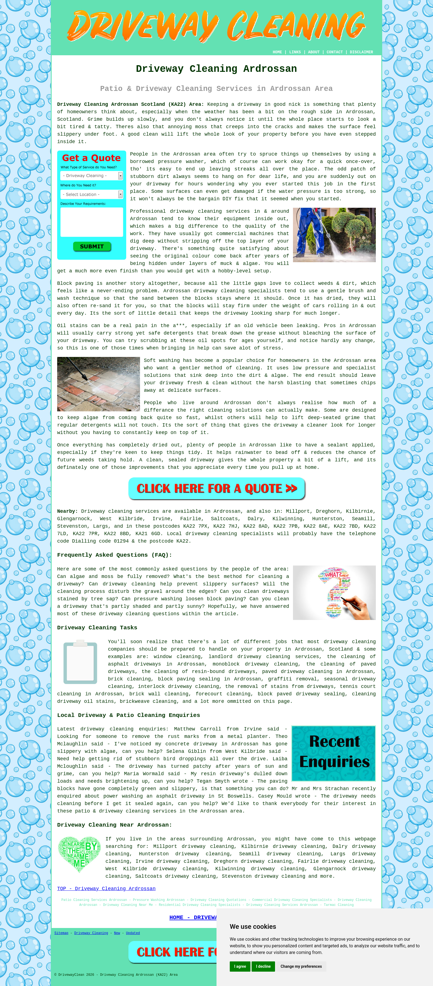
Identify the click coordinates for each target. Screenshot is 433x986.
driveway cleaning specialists (237, 291)
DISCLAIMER (361, 52)
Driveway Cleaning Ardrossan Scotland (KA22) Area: (130, 104)
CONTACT (335, 52)
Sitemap (61, 933)
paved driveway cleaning (297, 671)
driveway (84, 340)
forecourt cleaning (223, 694)
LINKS (295, 52)
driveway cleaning (280, 876)
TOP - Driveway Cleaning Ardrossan (106, 889)
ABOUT (314, 52)
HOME (277, 52)
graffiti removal (292, 679)
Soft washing (162, 360)
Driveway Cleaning (91, 933)
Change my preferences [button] (301, 966)
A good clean (139, 134)
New (117, 933)
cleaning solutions (235, 410)
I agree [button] (240, 966)
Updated (133, 933)
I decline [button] (263, 966)
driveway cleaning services (210, 211)
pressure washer (181, 161)
